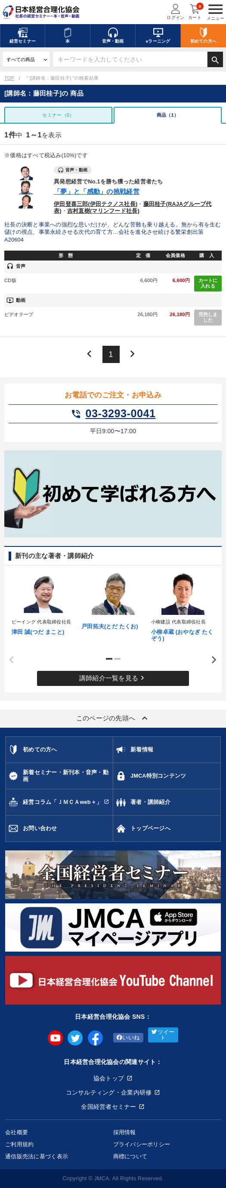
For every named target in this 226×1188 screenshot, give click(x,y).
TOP (9, 78)
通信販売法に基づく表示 (36, 1156)
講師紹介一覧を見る (113, 677)
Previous (8, 660)
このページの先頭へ (113, 718)
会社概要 (16, 1132)
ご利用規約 (19, 1144)
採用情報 (124, 1132)
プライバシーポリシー (141, 1144)
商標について (130, 1156)
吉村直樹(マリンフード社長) (103, 211)
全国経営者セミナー (108, 1106)
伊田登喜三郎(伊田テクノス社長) (95, 204)
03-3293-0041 (113, 413)
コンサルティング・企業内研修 (109, 1092)
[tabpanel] (43, 602)
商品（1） (168, 115)
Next (211, 660)
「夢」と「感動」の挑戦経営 (96, 191)
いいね (128, 1038)
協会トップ (108, 1078)
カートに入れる (208, 283)
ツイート (163, 1035)
